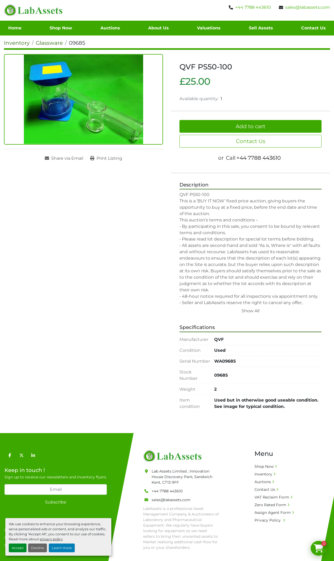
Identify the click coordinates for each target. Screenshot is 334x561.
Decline (37, 548)
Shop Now (61, 27)
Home (14, 27)
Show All (250, 310)
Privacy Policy (268, 520)
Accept (18, 548)
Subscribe (55, 502)
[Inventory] (17, 43)
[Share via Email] (64, 158)
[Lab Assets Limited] (173, 455)
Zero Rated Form (270, 504)
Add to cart (250, 126)
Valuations (209, 27)
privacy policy (51, 539)
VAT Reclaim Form (271, 497)
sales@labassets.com (307, 7)
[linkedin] (33, 455)
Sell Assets (261, 27)
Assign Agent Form (272, 512)
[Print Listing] (106, 158)
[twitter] (21, 455)
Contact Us (313, 27)
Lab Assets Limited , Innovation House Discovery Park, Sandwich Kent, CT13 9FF (182, 477)
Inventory (263, 474)
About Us (158, 27)
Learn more (62, 548)
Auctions (110, 27)
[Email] (56, 489)
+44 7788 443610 (253, 7)
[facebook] (10, 455)
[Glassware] (49, 43)
